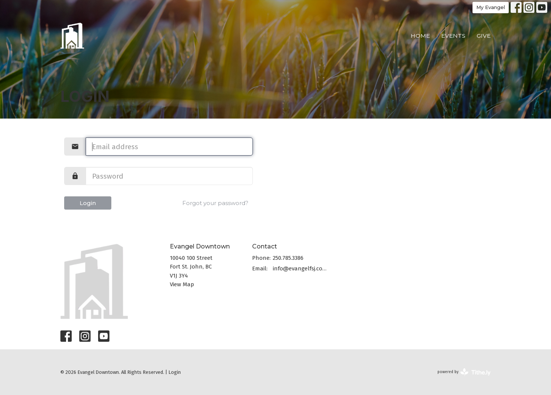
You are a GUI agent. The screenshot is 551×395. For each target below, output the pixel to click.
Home (420, 35)
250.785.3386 (288, 258)
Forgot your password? (215, 203)
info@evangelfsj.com (300, 268)
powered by (464, 372)
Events (453, 35)
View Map (182, 284)
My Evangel (490, 7)
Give (484, 35)
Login (88, 203)
